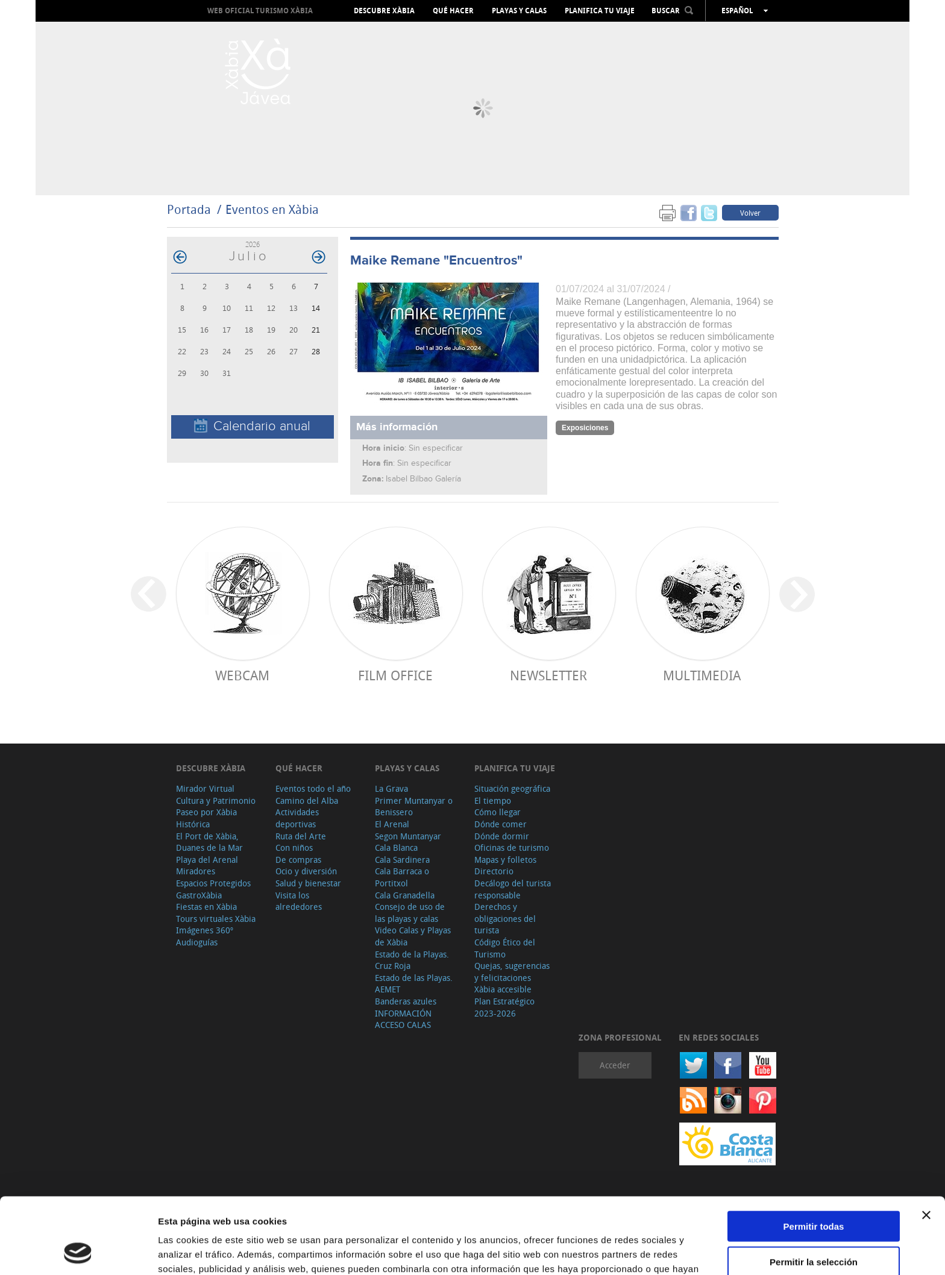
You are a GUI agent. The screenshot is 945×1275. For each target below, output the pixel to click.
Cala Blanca (396, 847)
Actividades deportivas (297, 818)
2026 (252, 244)
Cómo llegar (497, 812)
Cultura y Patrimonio (216, 800)
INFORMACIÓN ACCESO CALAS (403, 1019)
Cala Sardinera (402, 859)
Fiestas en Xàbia (206, 906)
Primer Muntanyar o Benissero (414, 806)
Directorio (493, 871)
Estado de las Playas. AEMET (414, 983)
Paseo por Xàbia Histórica (206, 818)
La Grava (391, 788)
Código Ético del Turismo (504, 948)
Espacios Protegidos (213, 883)
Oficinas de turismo (511, 847)
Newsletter (548, 675)
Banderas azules (405, 1001)
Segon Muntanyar (408, 836)
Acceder (615, 1065)
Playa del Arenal (207, 859)
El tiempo (492, 800)
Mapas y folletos (505, 859)
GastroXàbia (199, 895)
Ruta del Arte (300, 836)
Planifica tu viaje (600, 10)
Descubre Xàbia (384, 10)
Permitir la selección (814, 1190)
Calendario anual (252, 426)
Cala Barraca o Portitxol (402, 877)
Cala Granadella (405, 895)
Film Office (395, 675)
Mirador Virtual (205, 788)
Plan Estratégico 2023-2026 (504, 1007)
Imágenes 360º (204, 930)
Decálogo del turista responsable (512, 889)
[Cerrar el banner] (926, 1143)
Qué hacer (453, 10)
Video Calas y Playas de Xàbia (413, 936)
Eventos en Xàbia (272, 209)
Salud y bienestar (308, 883)
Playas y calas (519, 10)
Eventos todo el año (313, 788)
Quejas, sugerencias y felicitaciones (512, 971)
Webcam (242, 675)
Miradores (195, 871)
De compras (298, 859)
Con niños (294, 847)
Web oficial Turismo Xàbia (260, 10)
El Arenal (392, 824)
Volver (750, 213)
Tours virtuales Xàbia (216, 918)
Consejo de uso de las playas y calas (410, 912)
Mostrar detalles (652, 1251)
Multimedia (702, 675)
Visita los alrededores (298, 901)
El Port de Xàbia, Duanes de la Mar (209, 842)
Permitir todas (813, 1155)
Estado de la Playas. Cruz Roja (412, 960)
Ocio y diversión (306, 871)
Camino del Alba (306, 800)
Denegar (814, 1225)
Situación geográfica (512, 788)
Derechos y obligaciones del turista (505, 918)
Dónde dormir (501, 836)
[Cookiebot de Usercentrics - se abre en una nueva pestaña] (78, 1251)
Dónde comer (500, 824)
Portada (189, 209)
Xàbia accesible (503, 989)
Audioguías (197, 942)
